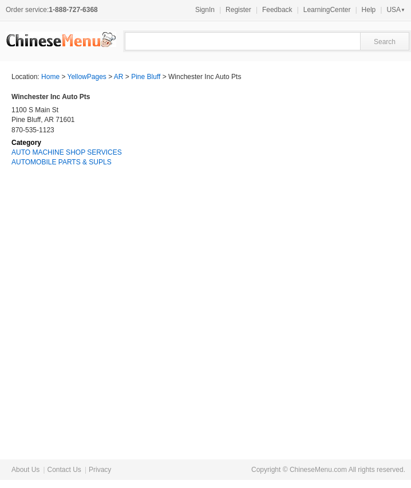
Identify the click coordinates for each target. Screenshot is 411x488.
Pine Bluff (145, 77)
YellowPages (87, 77)
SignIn (205, 10)
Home (50, 77)
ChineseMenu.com (318, 470)
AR (119, 77)
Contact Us (64, 470)
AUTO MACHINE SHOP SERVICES (66, 152)
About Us (25, 470)
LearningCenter (327, 10)
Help (369, 10)
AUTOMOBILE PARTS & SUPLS (61, 162)
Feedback (277, 10)
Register (238, 10)
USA (395, 10)
